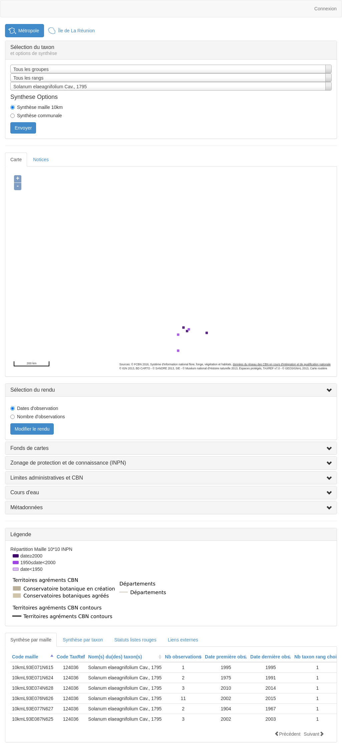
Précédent (287, 734)
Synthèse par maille (30, 639)
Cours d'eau (24, 492)
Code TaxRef (71, 656)
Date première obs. (226, 656)
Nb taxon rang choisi (317, 656)
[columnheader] (32, 657)
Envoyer (23, 128)
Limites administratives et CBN (46, 478)
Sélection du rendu (32, 390)
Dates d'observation (37, 408)
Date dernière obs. (270, 656)
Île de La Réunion (76, 30)
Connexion (325, 8)
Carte (16, 159)
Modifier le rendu (32, 429)
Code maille (25, 656)
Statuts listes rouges (135, 639)
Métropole (28, 30)
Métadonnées (26, 507)
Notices (41, 159)
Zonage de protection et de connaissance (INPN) (68, 463)
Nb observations (183, 656)
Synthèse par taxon (83, 639)
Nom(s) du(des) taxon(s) (115, 656)
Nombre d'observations (41, 416)
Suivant (314, 734)
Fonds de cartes (29, 448)
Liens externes (183, 639)
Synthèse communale (39, 115)
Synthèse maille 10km (40, 107)
